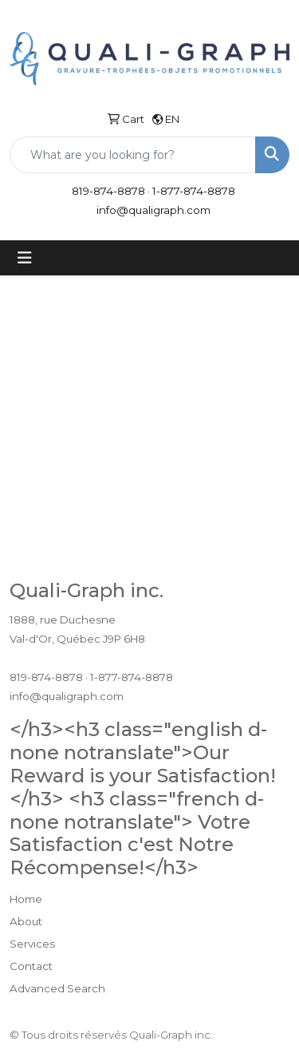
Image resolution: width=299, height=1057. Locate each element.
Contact (31, 966)
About (26, 921)
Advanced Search (57, 988)
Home (26, 899)
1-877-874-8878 (193, 190)
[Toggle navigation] (24, 258)
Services (32, 943)
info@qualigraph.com (153, 210)
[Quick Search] (133, 155)
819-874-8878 (108, 190)
